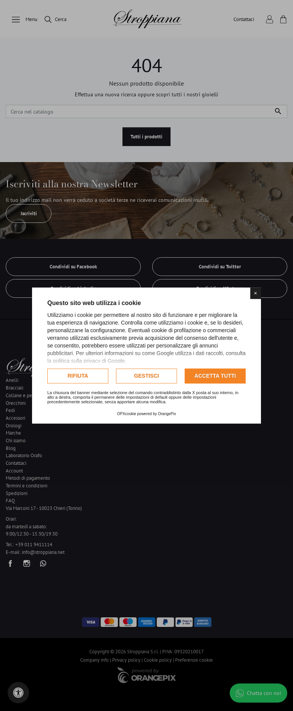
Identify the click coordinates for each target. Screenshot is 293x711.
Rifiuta (78, 376)
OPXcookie (126, 414)
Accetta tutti (215, 376)
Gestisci (146, 376)
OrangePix (167, 414)
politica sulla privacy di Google (89, 361)
